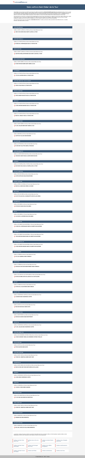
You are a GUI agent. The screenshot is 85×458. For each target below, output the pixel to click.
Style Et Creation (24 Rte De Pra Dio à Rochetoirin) (48, 18)
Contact (48, 456)
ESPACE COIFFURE (18, 221)
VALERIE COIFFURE (18, 121)
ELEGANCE (16, 161)
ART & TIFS (16, 191)
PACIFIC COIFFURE (18, 90)
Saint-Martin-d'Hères (21, 20)
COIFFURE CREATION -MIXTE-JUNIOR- (22, 80)
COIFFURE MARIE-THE (19, 332)
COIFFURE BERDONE (18, 27)
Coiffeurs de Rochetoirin (61, 445)
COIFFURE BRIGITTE (18, 151)
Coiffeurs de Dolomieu (47, 450)
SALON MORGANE (17, 251)
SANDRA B (16, 372)
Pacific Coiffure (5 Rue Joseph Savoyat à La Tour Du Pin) (55, 14)
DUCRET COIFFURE (18, 181)
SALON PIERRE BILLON (19, 241)
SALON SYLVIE (17, 302)
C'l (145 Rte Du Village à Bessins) (28, 17)
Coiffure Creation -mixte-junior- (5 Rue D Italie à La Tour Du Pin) (34, 14)
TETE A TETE (16, 261)
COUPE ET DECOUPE (18, 412)
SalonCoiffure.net (17, 12)
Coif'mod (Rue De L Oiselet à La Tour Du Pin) (52, 16)
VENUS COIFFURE (18, 392)
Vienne (27, 20)
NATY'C (15, 211)
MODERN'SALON (17, 362)
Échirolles (15, 20)
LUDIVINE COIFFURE (18, 352)
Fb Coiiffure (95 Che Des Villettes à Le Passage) (42, 17)
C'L (14, 131)
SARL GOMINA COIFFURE (19, 59)
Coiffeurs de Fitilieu (32, 450)
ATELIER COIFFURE (18, 422)
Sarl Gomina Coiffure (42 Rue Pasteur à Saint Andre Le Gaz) (49, 13)
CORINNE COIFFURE (18, 312)
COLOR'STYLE (17, 201)
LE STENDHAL (17, 70)
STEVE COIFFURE (17, 342)
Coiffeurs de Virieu (60, 450)
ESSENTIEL (16, 382)
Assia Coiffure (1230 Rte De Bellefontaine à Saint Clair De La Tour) (27, 13)
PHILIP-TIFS (17, 292)
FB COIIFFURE (17, 141)
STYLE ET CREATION (18, 171)
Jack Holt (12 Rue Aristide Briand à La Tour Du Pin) (35, 16)
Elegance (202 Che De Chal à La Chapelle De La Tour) (28, 18)
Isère (64, 12)
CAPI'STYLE (16, 322)
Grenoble (65, 19)
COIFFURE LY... (17, 231)
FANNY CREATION (18, 402)
